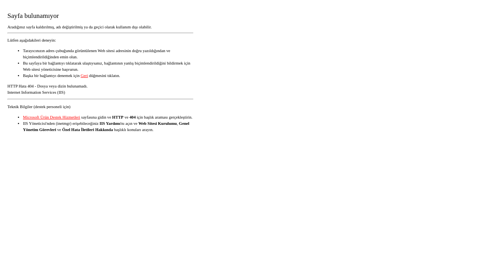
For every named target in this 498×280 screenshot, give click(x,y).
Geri (84, 76)
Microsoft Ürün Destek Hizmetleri (51, 117)
